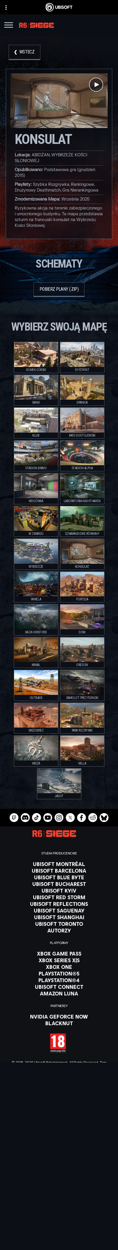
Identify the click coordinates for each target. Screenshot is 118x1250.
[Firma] (59, 1181)
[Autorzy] (59, 930)
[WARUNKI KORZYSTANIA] (59, 1224)
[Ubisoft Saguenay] (59, 910)
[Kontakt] (59, 1208)
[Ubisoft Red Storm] (59, 897)
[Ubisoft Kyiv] (59, 890)
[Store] (59, 1166)
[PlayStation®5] (59, 973)
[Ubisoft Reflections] (59, 904)
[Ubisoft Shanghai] (59, 917)
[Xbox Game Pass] (59, 953)
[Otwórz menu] (8, 25)
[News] (59, 1188)
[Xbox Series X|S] (59, 960)
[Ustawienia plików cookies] (59, 1240)
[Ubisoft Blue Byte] (59, 877)
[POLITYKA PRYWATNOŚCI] (59, 1216)
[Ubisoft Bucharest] (59, 884)
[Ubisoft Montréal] (59, 864)
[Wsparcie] (59, 1195)
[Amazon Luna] (59, 993)
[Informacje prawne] (59, 1232)
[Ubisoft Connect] (59, 1173)
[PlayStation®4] (59, 980)
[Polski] (59, 1118)
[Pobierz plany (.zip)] (59, 289)
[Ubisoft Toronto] (59, 924)
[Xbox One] (59, 967)
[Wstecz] (24, 52)
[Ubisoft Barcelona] (59, 870)
